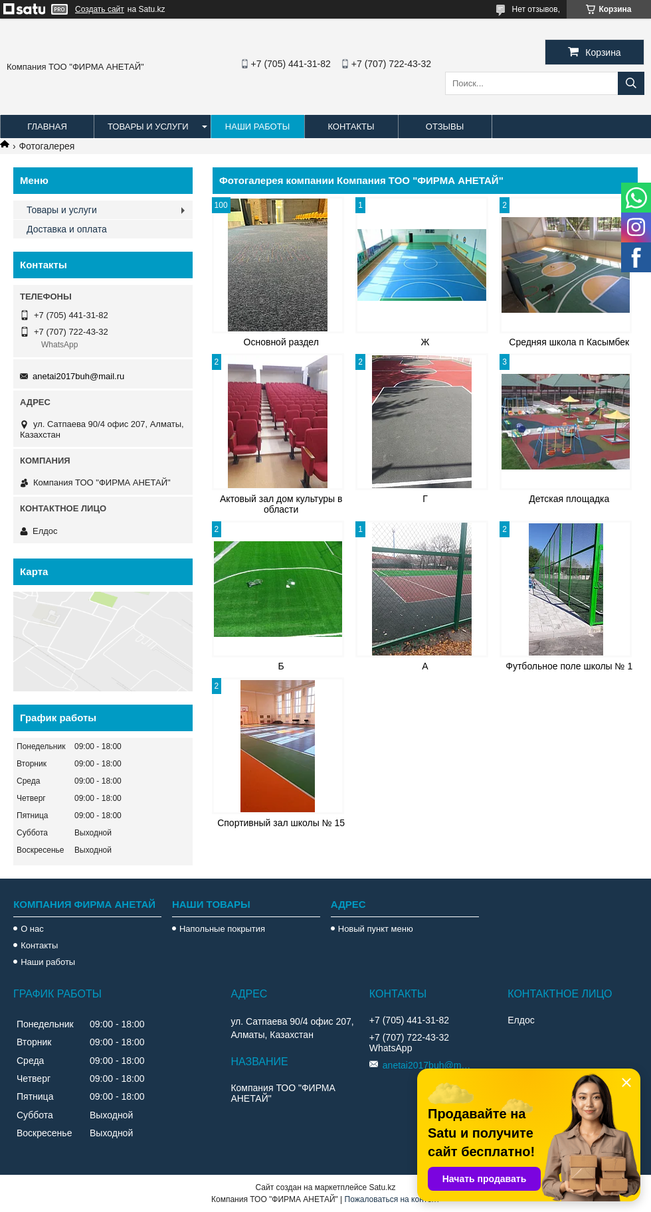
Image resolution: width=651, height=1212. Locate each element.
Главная (47, 126)
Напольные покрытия (222, 929)
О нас (32, 929)
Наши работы (257, 126)
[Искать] (631, 83)
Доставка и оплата (67, 229)
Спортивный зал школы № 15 (281, 823)
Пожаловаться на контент (392, 1199)
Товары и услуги (148, 126)
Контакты (350, 126)
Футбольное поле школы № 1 (569, 666)
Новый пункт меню (375, 929)
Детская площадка (569, 498)
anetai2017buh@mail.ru (78, 376)
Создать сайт (99, 9)
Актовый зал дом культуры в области (281, 504)
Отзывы (445, 126)
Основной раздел (281, 342)
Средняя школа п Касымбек (569, 342)
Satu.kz (382, 1187)
